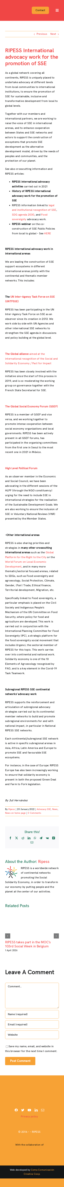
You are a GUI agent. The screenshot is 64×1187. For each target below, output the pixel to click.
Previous (42, 34)
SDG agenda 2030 (23, 214)
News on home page (15, 813)
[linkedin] (36, 1110)
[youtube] (29, 1110)
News (55, 809)
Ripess (11, 809)
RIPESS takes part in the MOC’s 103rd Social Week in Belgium (28, 944)
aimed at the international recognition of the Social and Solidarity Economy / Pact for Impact (31, 358)
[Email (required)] (32, 1024)
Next (53, 34)
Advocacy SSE (44, 809)
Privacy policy (29, 1116)
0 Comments (34, 813)
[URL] (32, 1034)
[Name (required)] (32, 1014)
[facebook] (16, 1110)
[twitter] (22, 1110)
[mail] (42, 1110)
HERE (47, 233)
